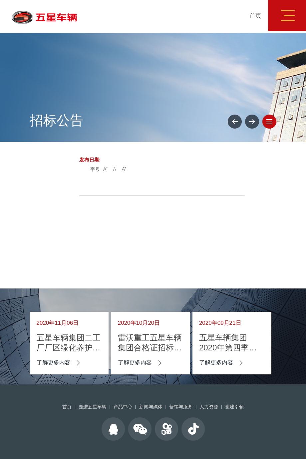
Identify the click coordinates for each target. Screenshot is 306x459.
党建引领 (234, 406)
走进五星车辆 (93, 406)
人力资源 (208, 406)
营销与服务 (180, 406)
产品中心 (123, 406)
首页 (255, 15)
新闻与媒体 (150, 406)
